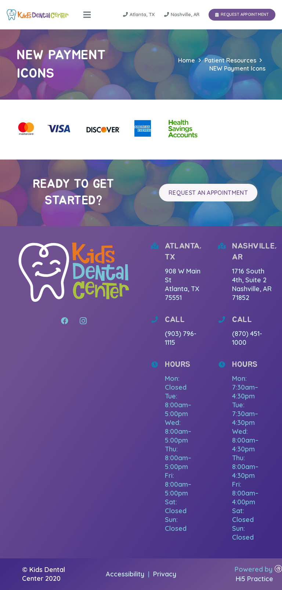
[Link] (38, 14)
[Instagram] (83, 321)
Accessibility (126, 574)
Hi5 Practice (254, 579)
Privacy (164, 574)
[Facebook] (64, 321)
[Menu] (87, 15)
